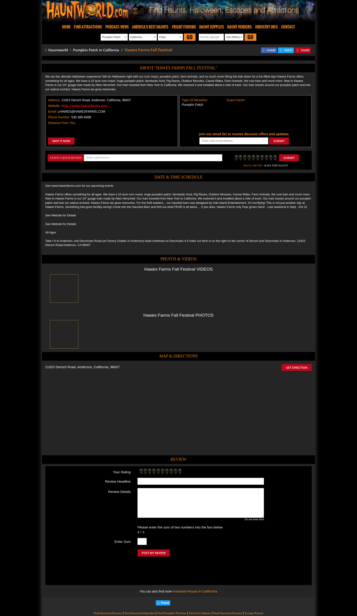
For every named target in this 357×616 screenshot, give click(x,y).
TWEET (288, 50)
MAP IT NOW (61, 141)
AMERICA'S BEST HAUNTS (150, 27)
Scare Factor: (236, 100)
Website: (54, 106)
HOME (66, 27)
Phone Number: (59, 117)
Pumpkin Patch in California (96, 50)
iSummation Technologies (243, 609)
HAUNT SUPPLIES (211, 27)
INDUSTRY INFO (266, 27)
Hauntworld (56, 50)
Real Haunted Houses (227, 594)
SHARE (271, 50)
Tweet (165, 583)
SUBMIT (279, 141)
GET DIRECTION (296, 367)
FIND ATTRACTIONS (88, 27)
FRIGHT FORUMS (184, 27)
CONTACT (288, 27)
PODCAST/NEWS (117, 27)
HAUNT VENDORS (239, 27)
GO (190, 37)
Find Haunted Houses (108, 594)
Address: (54, 100)
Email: (52, 111)
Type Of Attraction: (195, 100)
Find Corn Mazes (200, 594)
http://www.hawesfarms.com (85, 106)
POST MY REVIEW (154, 553)
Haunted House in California (195, 572)
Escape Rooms (254, 594)
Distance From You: (62, 123)
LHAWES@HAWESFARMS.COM (81, 111)
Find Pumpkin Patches (171, 594)
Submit (289, 158)
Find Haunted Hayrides (140, 594)
